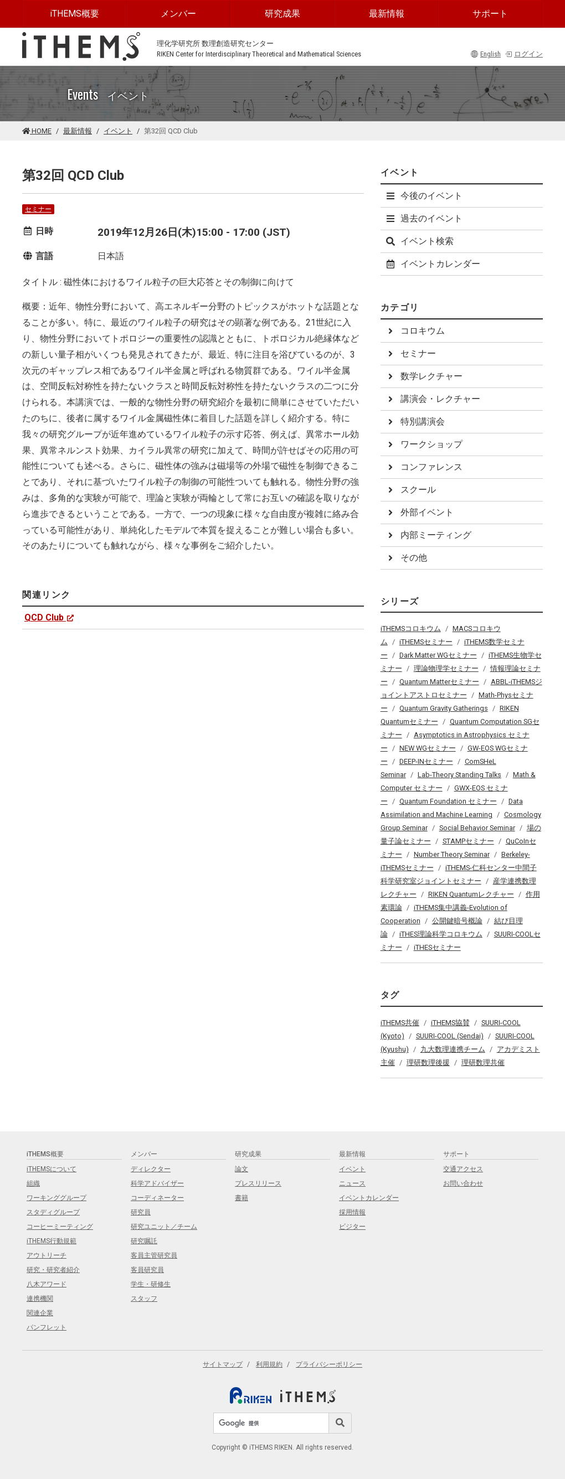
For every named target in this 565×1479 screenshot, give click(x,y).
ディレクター (151, 1169)
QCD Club (49, 617)
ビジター (352, 1226)
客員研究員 (147, 1270)
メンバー (178, 13)
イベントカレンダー (432, 263)
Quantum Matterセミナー (439, 682)
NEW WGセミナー (427, 748)
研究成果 (282, 13)
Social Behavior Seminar (477, 828)
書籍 (241, 1198)
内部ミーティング (428, 535)
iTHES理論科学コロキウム (440, 934)
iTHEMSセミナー (426, 642)
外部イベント (419, 512)
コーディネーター (157, 1198)
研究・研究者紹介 (53, 1270)
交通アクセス (463, 1169)
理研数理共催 (483, 1062)
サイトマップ (223, 1364)
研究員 (141, 1212)
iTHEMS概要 (74, 13)
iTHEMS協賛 (450, 1022)
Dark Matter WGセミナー (438, 655)
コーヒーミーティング (60, 1226)
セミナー (38, 209)
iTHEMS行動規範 (51, 1241)
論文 (241, 1169)
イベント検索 (419, 241)
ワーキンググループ (56, 1198)
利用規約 (269, 1364)
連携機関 (40, 1298)
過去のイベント (424, 218)
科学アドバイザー (157, 1183)
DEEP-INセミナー (426, 761)
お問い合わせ (463, 1183)
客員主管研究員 (154, 1255)
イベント (118, 131)
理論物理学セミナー (446, 668)
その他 (406, 557)
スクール (410, 489)
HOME (37, 131)
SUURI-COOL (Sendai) (450, 1036)
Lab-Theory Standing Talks (459, 774)
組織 (33, 1183)
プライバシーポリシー (329, 1364)
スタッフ (144, 1298)
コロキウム (415, 330)
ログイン (524, 54)
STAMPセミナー (468, 841)
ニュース (352, 1183)
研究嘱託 (144, 1241)
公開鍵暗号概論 (457, 921)
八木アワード (46, 1284)
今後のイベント (424, 195)
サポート (490, 13)
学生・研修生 (151, 1284)
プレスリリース (258, 1183)
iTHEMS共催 (400, 1022)
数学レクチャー (424, 376)
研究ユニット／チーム (164, 1226)
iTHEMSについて (51, 1169)
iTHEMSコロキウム (411, 628)
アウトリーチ (46, 1255)
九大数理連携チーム (452, 1049)
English (486, 54)
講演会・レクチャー (432, 399)
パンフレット (46, 1327)
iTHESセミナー (437, 947)
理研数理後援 (428, 1062)
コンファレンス (424, 467)
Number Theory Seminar (452, 854)
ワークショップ (424, 444)
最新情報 (386, 13)
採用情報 (352, 1212)
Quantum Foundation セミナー (448, 801)
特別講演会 (415, 421)
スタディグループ (53, 1212)
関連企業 (40, 1313)
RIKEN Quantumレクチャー (471, 894)
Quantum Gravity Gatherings (443, 708)
